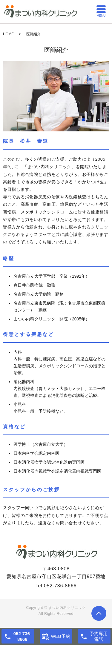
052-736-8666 (60, 585)
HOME (8, 34)
